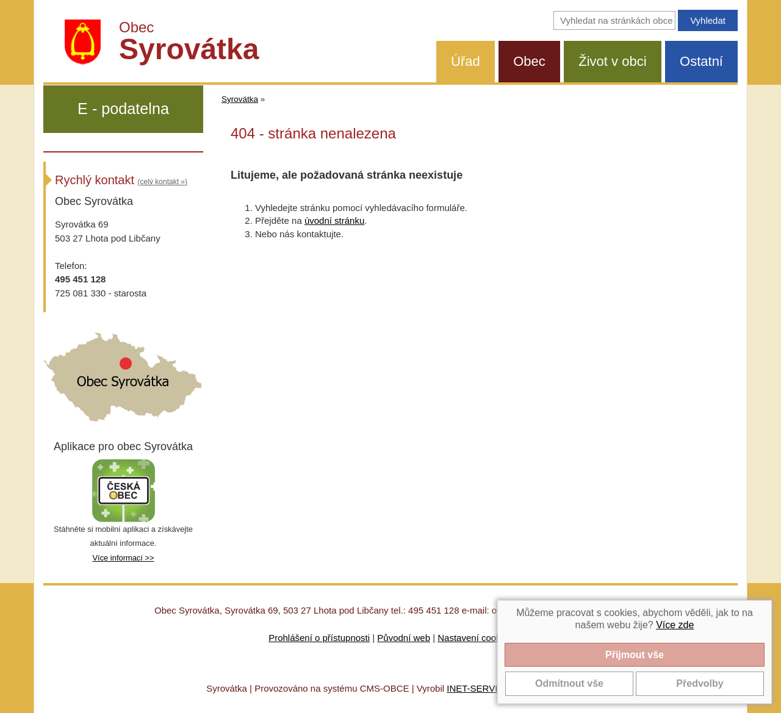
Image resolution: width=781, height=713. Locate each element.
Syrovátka (239, 99)
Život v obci (612, 61)
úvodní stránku (334, 220)
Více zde (675, 625)
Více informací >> (123, 557)
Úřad (465, 61)
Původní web (403, 637)
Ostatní (701, 61)
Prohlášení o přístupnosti (319, 637)
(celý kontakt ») (162, 181)
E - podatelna (123, 108)
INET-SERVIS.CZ (482, 688)
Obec (529, 61)
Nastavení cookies (475, 637)
